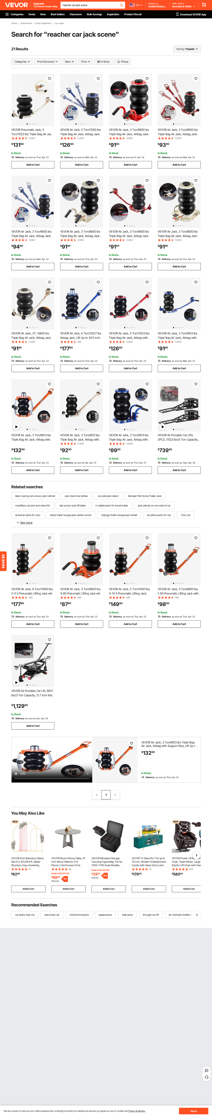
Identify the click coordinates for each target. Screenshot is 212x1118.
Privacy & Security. (136, 1111)
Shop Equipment (43, 23)
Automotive (26, 23)
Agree (194, 1111)
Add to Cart (33, 164)
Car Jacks (59, 23)
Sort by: (180, 48)
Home (14, 23)
